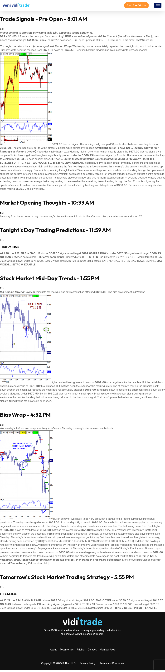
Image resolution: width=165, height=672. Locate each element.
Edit (2, 30)
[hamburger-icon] (157, 6)
